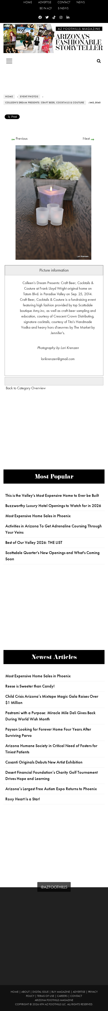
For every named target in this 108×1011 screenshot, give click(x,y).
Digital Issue (40, 991)
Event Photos (29, 96)
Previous (22, 138)
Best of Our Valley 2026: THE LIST (33, 542)
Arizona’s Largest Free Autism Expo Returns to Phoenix (51, 788)
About (25, 991)
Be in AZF (46, 8)
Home (27, 2)
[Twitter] (47, 17)
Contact (63, 2)
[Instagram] (61, 17)
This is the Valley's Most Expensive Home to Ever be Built (52, 495)
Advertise (44, 2)
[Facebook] (40, 17)
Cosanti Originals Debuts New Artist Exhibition (44, 762)
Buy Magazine (60, 991)
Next (86, 138)
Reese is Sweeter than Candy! (30, 686)
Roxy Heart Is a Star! (22, 799)
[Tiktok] (54, 17)
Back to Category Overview (26, 388)
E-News (63, 8)
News (80, 2)
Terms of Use (45, 996)
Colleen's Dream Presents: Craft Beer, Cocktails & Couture (44, 102)
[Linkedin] (68, 17)
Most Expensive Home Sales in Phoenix (38, 515)
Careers (62, 996)
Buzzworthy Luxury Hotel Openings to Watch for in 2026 (53, 505)
